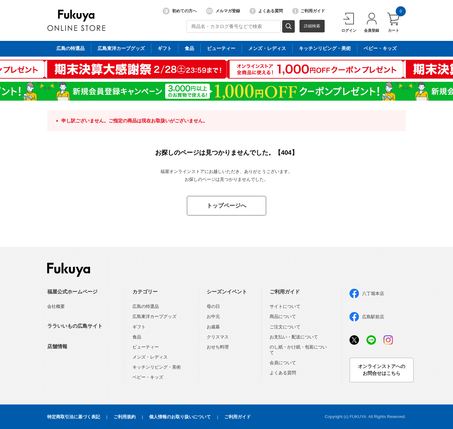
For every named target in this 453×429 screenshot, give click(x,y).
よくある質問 (266, 11)
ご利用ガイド (308, 11)
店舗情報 (57, 346)
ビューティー (145, 346)
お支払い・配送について (294, 336)
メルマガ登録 (223, 11)
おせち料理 (218, 346)
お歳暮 (213, 326)
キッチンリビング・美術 (156, 367)
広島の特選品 (145, 306)
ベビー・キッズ (147, 377)
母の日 (213, 306)
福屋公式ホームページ (72, 291)
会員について (283, 362)
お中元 (213, 316)
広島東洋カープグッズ (154, 316)
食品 (136, 336)
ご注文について (285, 326)
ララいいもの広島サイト (75, 326)
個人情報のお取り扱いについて (180, 416)
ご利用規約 (125, 416)
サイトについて (285, 306)
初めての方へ (180, 11)
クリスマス (218, 336)
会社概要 (56, 306)
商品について (283, 316)
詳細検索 (312, 26)
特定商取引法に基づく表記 (73, 416)
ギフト (139, 326)
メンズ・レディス (150, 356)
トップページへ (226, 206)
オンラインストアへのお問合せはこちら (381, 370)
